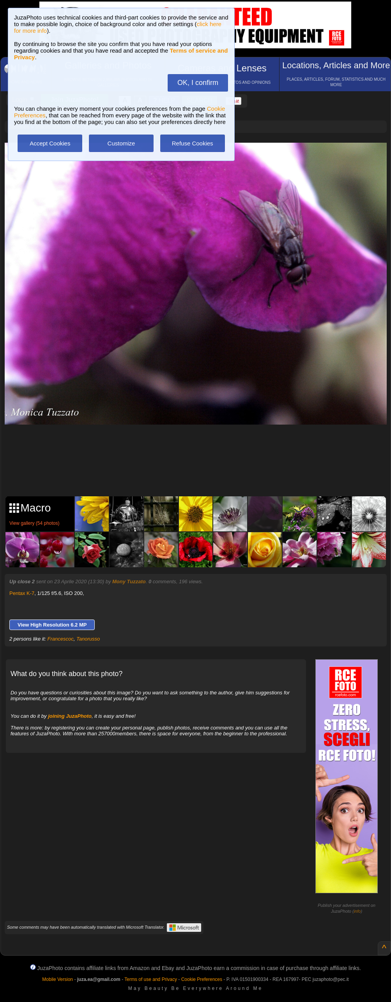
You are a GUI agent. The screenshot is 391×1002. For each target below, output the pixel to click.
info (357, 911)
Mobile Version (57, 979)
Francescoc (61, 639)
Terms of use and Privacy (150, 979)
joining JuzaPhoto (70, 716)
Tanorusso (88, 639)
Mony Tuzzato (129, 581)
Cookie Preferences (201, 979)
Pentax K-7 (21, 593)
